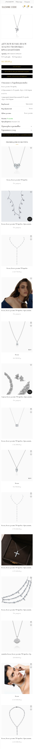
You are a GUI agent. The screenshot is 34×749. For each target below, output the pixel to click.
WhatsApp (19, 2)
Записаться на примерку (17, 76)
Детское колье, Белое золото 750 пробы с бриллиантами (17, 654)
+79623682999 (9, 2)
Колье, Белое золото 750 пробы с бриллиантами (17, 224)
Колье (17, 355)
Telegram (27, 2)
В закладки (7, 57)
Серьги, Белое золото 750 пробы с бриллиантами (17, 397)
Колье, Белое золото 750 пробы (17, 180)
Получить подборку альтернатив (17, 135)
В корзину (17, 67)
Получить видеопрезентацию (17, 72)
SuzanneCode (16, 122)
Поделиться (18, 57)
